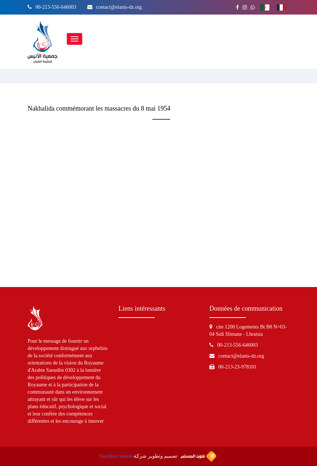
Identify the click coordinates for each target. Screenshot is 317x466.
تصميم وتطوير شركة (175, 456)
